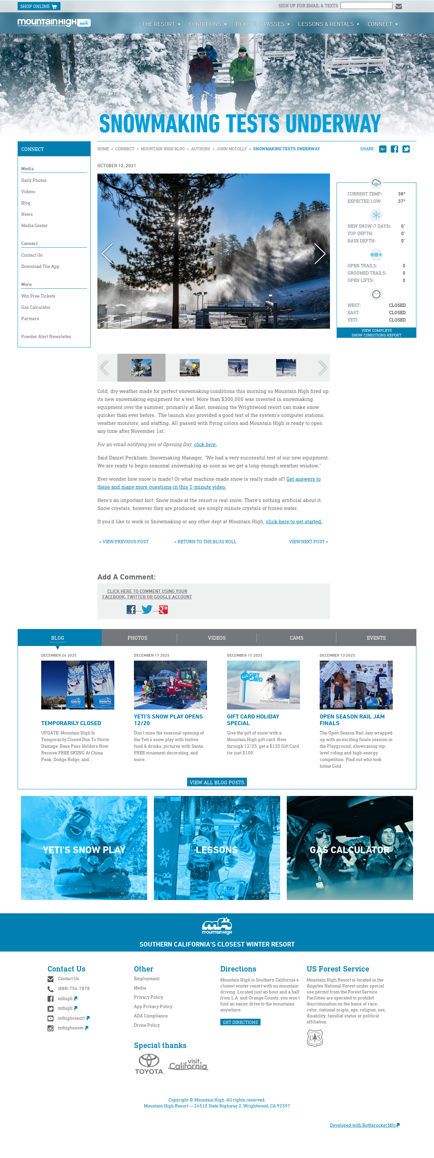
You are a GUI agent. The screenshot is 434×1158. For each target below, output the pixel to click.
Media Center (34, 225)
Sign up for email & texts (308, 5)
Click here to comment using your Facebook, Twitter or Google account (147, 601)
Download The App (40, 266)
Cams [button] (296, 638)
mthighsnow (68, 1027)
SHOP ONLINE (39, 6)
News (27, 214)
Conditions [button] (208, 23)
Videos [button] (217, 638)
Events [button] (376, 638)
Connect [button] (383, 23)
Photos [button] (137, 638)
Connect (32, 149)
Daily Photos (34, 180)
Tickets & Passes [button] (262, 23)
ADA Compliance (151, 1015)
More (26, 284)
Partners (30, 318)
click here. (205, 444)
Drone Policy (147, 1025)
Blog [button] (57, 638)
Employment (147, 978)
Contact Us (32, 255)
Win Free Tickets (38, 296)
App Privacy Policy (153, 1006)
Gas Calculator (36, 307)
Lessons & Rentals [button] (329, 23)
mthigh (62, 998)
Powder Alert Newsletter (46, 336)
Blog (26, 202)
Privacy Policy (148, 997)
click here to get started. (294, 521)
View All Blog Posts (217, 782)
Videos (28, 191)
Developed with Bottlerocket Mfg (368, 1125)
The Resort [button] (161, 23)
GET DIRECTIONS (240, 1022)
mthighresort (69, 1018)
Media (27, 168)
